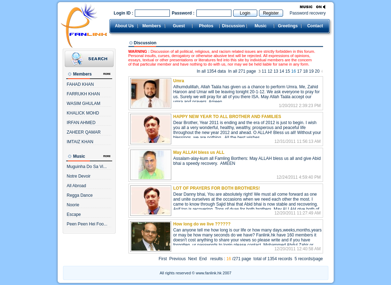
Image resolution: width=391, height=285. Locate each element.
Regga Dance (80, 195)
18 (305, 71)
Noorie (73, 204)
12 (270, 71)
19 (311, 71)
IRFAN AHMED (81, 122)
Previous (177, 258)
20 (317, 71)
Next (192, 258)
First (163, 258)
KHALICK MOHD (83, 113)
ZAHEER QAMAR (84, 132)
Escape (74, 214)
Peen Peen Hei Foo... (87, 224)
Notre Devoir (79, 176)
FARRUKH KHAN (83, 93)
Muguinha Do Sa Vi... (87, 166)
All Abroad (76, 185)
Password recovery (307, 13)
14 (282, 71)
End (203, 258)
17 (299, 71)
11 (263, 71)
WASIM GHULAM (83, 103)
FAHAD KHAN (80, 84)
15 (287, 71)
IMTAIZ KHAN (80, 141)
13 (276, 71)
